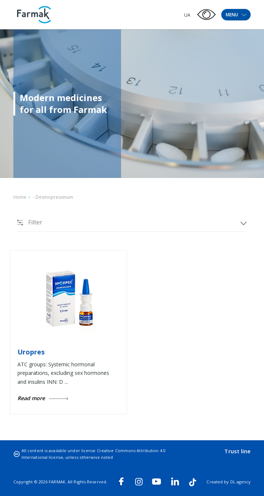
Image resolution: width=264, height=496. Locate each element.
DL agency (240, 481)
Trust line (237, 451)
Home (19, 197)
